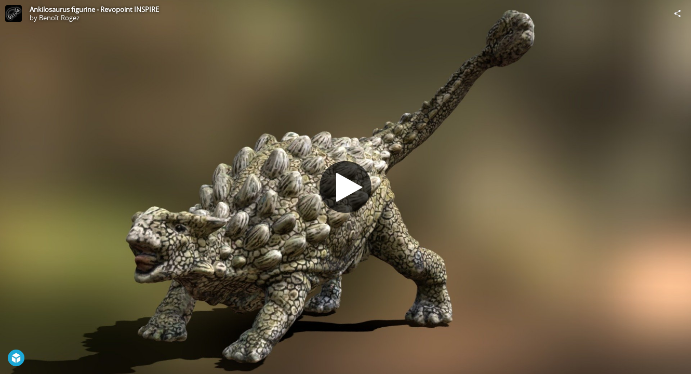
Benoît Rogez (59, 17)
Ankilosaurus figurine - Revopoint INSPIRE (94, 9)
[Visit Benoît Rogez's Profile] (13, 13)
